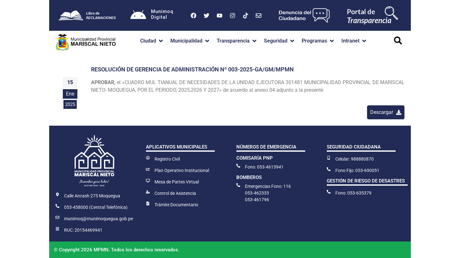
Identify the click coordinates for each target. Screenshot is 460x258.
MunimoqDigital (162, 14)
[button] (152, 41)
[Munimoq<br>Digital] (138, 15)
